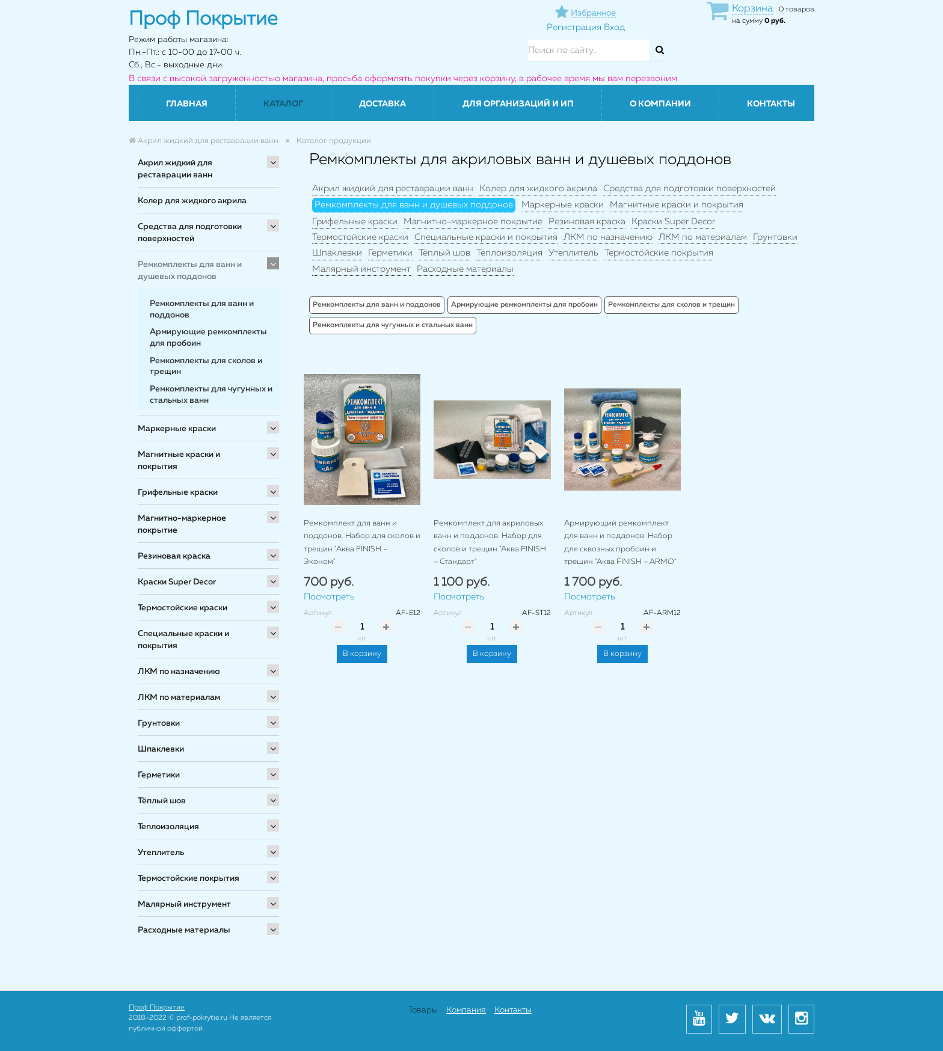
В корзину (362, 654)
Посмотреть (329, 596)
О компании (660, 104)
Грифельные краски (178, 492)
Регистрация (574, 27)
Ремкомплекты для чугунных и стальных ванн (393, 325)
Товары (423, 1010)
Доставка (382, 104)
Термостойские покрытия (188, 878)
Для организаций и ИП (518, 104)
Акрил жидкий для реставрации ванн (175, 169)
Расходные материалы (184, 930)
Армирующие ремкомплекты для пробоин (524, 304)
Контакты (771, 104)
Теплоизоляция (168, 827)
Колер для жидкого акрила (192, 201)
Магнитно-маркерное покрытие (182, 524)
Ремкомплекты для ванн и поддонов (377, 304)
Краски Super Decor (177, 582)
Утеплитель (161, 852)
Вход (614, 27)
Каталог (283, 104)
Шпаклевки (161, 749)
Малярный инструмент (184, 904)
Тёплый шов (162, 801)
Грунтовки (159, 723)
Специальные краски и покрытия (183, 640)
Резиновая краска (174, 556)
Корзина (752, 9)
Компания (466, 1010)
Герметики (159, 775)
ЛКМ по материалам (179, 697)
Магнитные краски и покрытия (179, 460)
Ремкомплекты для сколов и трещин (671, 304)
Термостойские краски (182, 608)
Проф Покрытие (157, 1007)
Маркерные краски (177, 428)
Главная (186, 104)
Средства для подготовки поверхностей (190, 232)
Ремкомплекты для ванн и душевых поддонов (190, 270)
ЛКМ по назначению (179, 671)
